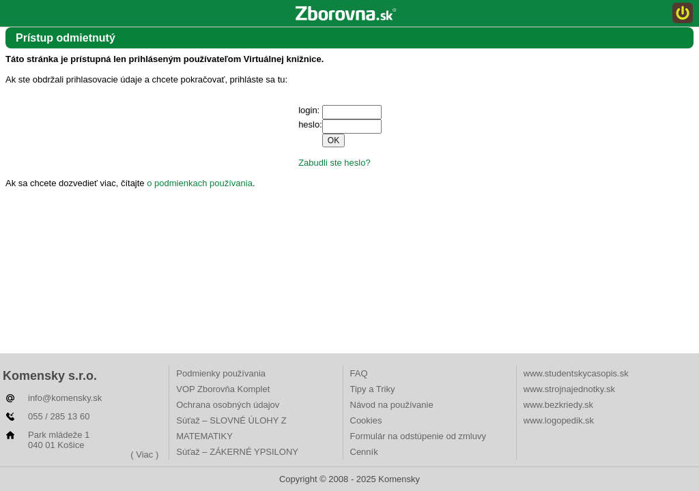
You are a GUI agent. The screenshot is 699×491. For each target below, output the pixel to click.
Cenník (364, 452)
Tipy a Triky (372, 389)
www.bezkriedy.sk (558, 405)
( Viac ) (144, 454)
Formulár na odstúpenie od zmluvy (418, 436)
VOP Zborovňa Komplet (223, 389)
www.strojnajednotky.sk (569, 389)
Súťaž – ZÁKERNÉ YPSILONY (237, 452)
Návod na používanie (391, 405)
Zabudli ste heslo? (334, 163)
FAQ (359, 373)
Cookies (366, 420)
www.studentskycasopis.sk (576, 373)
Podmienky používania (221, 373)
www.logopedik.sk (559, 420)
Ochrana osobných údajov (227, 405)
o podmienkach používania (200, 183)
